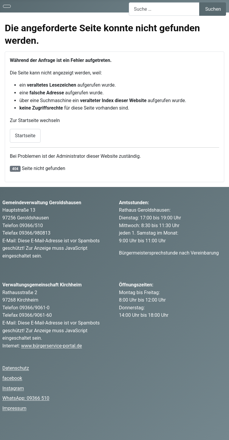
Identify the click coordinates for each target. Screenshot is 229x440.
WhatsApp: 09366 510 (25, 398)
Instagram (13, 388)
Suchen (213, 9)
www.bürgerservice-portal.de (51, 346)
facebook (12, 378)
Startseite (25, 135)
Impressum (14, 408)
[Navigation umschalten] (7, 6)
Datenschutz (15, 368)
